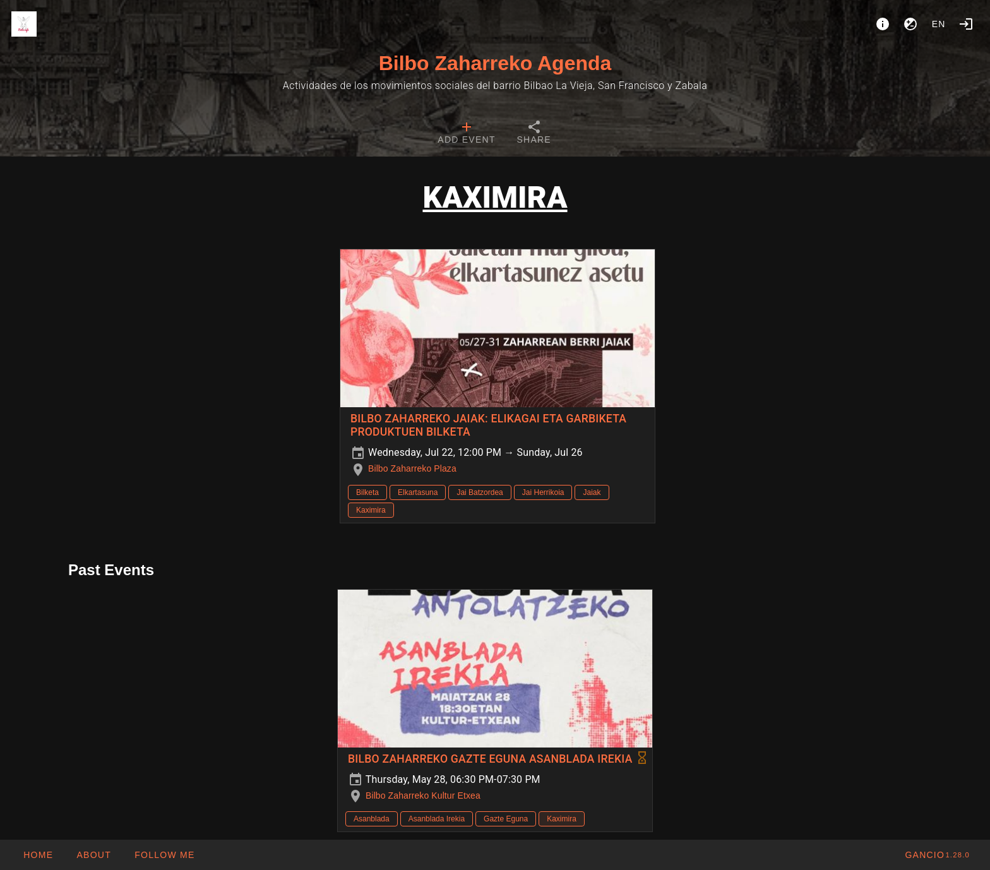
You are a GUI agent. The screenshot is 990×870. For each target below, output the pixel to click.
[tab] (466, 134)
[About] (883, 24)
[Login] (966, 24)
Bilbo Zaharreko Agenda (495, 63)
